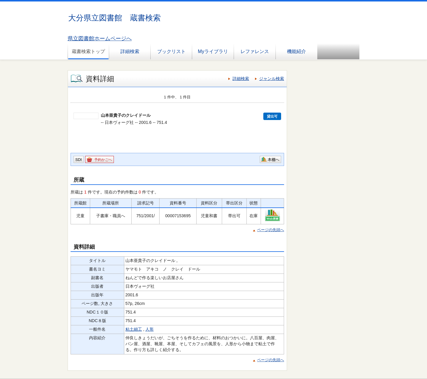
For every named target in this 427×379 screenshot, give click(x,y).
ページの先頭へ (270, 230)
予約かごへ (103, 160)
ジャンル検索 (271, 78)
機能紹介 (296, 51)
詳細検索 (129, 51)
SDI (78, 159)
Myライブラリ (213, 51)
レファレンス (254, 51)
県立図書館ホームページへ (100, 38)
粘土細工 (133, 329)
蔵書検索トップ (88, 51)
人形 (149, 329)
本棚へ (273, 159)
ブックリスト (171, 51)
